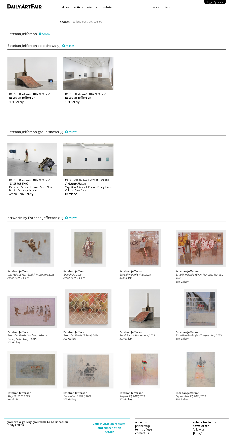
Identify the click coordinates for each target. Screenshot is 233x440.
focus (156, 7)
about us (141, 422)
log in (215, 2)
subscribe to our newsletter (205, 424)
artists (78, 7)
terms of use (143, 429)
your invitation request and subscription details (109, 428)
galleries (107, 7)
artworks (92, 7)
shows (65, 7)
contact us (142, 433)
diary (167, 7)
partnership (142, 426)
